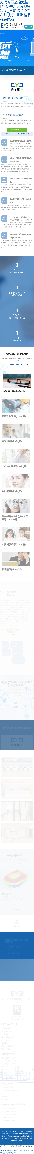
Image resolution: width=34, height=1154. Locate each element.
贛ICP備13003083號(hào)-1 (12, 1136)
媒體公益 (7, 133)
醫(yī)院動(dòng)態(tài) (17, 129)
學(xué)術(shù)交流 (23, 133)
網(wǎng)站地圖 (6, 1131)
